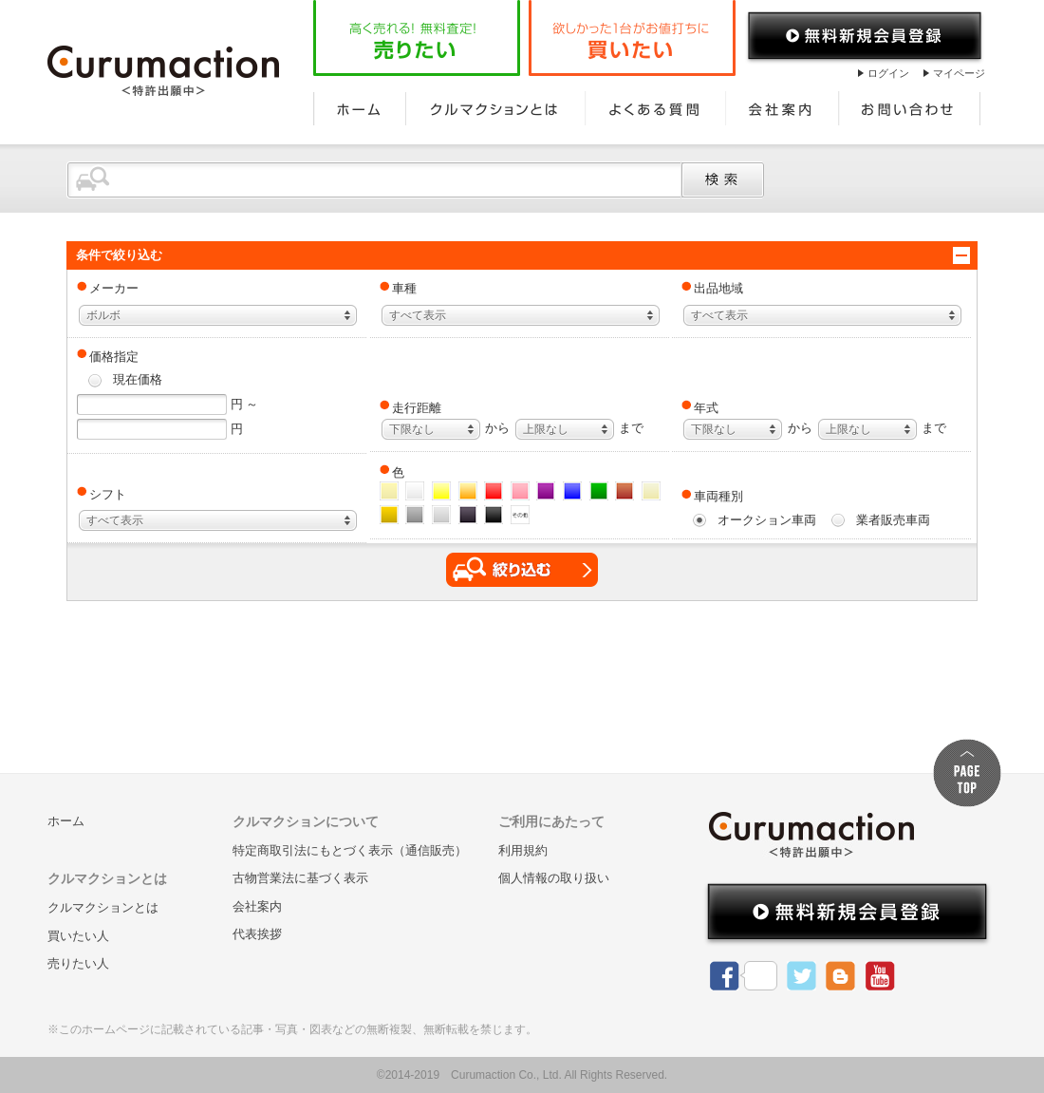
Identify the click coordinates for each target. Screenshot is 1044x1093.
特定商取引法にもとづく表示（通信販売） (350, 850)
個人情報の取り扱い (553, 878)
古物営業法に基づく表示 (300, 878)
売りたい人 (78, 963)
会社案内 (783, 108)
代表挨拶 (257, 934)
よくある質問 (655, 108)
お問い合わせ (910, 108)
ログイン (888, 73)
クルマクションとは (495, 108)
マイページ (959, 73)
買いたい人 (78, 936)
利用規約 (523, 850)
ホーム (359, 108)
